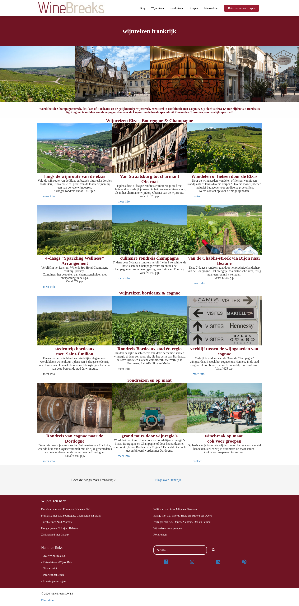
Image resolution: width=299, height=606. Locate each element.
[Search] (213, 550)
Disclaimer (48, 600)
